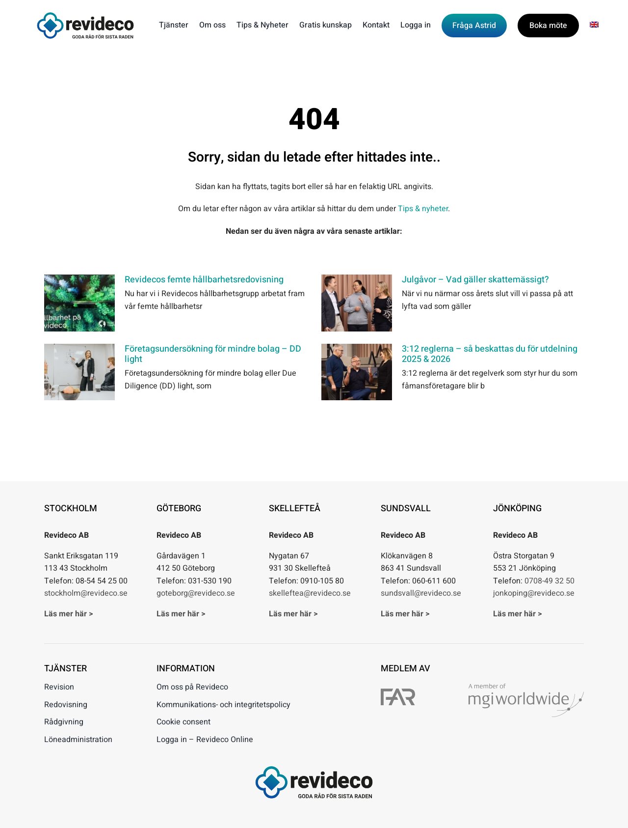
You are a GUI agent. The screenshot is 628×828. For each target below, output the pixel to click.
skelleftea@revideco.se (310, 593)
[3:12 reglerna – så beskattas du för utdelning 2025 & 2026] (356, 372)
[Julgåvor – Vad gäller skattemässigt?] (356, 303)
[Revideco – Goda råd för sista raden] (85, 16)
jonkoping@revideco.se (534, 593)
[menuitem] (594, 25)
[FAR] (398, 692)
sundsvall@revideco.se (421, 593)
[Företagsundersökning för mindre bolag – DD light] (79, 372)
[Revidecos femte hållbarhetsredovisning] (79, 303)
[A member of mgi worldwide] (526, 687)
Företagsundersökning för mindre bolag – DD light (213, 354)
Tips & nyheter (423, 209)
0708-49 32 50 (549, 581)
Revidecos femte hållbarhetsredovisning (204, 279)
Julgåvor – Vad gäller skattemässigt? (475, 279)
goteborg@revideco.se (196, 593)
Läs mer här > (68, 614)
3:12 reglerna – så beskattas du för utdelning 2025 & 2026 (489, 354)
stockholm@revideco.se (86, 593)
